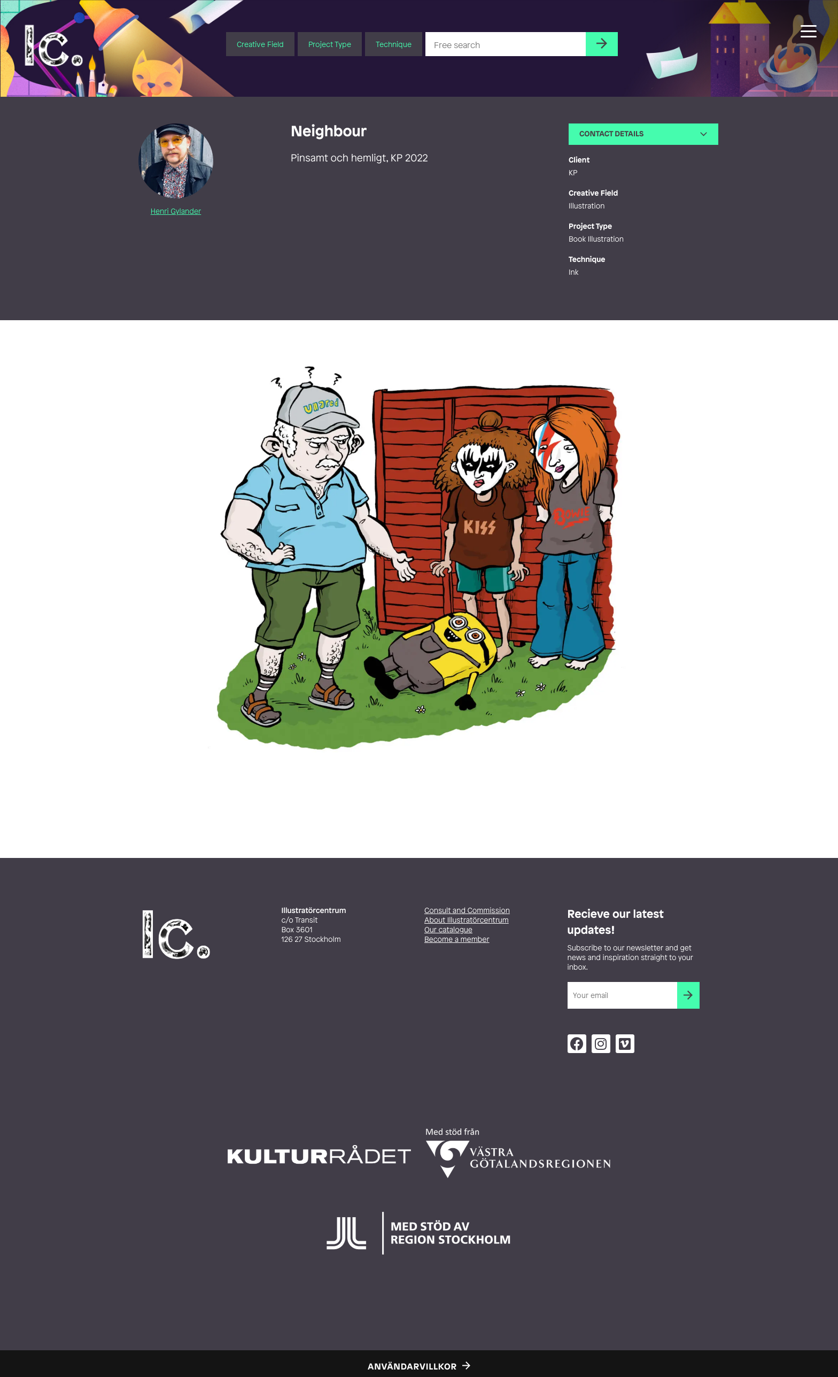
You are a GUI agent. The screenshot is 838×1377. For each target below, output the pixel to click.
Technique (394, 44)
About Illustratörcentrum (466, 920)
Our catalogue (448, 930)
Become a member (457, 939)
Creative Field (260, 44)
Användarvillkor (412, 1366)
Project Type (329, 44)
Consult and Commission (467, 911)
